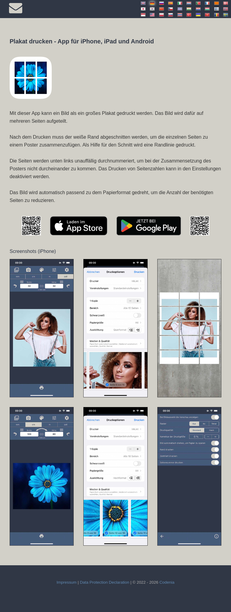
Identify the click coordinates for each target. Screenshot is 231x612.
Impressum (66, 582)
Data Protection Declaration (104, 582)
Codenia (166, 582)
